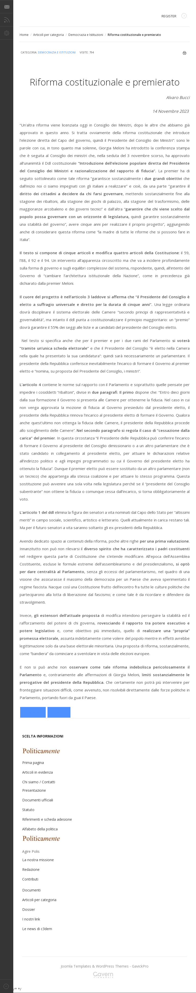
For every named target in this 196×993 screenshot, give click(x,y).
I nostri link (31, 919)
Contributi (30, 879)
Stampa (185, 53)
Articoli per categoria (48, 35)
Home (24, 35)
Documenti (31, 890)
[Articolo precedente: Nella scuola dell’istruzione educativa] (33, 712)
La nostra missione (38, 859)
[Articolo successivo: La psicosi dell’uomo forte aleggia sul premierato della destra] (58, 712)
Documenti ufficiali (37, 800)
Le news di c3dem (37, 928)
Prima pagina (33, 762)
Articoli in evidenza (37, 772)
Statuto (28, 809)
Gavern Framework (104, 976)
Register (174, 16)
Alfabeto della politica (40, 829)
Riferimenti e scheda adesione (47, 819)
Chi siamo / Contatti (38, 781)
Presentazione (34, 790)
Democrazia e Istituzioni (85, 35)
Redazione (31, 869)
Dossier (28, 909)
